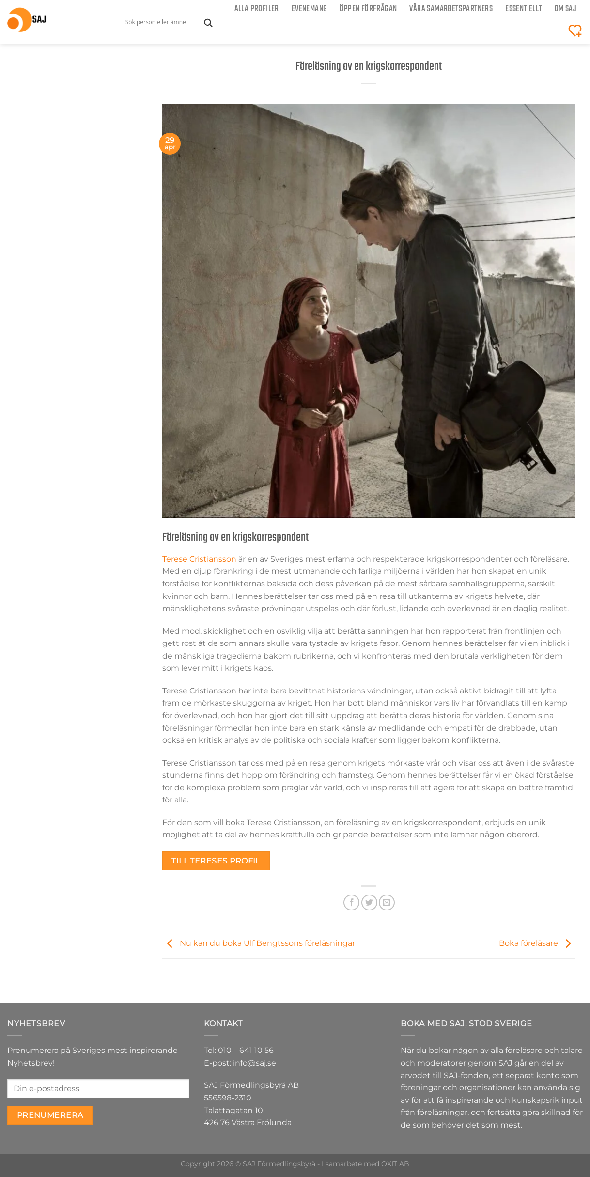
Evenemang (309, 9)
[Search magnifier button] (208, 23)
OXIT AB (395, 1164)
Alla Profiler (256, 9)
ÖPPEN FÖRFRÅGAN (368, 9)
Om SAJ (565, 9)
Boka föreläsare (537, 943)
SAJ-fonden (466, 1075)
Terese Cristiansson (199, 559)
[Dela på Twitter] (369, 902)
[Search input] (162, 22)
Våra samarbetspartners (451, 9)
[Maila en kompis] (387, 902)
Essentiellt (523, 9)
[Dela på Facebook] (351, 902)
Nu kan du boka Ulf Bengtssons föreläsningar (258, 943)
